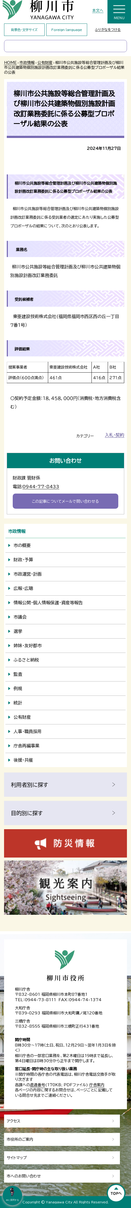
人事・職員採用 (28, 731)
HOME (10, 63)
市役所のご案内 (20, 1139)
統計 (18, 703)
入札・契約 (114, 435)
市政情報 (27, 63)
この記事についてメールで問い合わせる (65, 501)
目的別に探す (27, 813)
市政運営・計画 (28, 574)
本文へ (97, 10)
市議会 (20, 617)
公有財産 (45, 63)
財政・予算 (23, 560)
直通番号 (37, 1085)
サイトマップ (17, 1158)
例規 (18, 688)
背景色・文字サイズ (24, 29)
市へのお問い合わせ (24, 1176)
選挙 (18, 631)
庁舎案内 (96, 1085)
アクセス (13, 1121)
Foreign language (66, 29)
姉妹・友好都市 (28, 645)
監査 (18, 674)
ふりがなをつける (108, 29)
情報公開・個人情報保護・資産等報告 (48, 602)
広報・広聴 (23, 588)
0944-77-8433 (40, 486)
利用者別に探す (29, 784)
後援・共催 (23, 760)
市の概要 (22, 545)
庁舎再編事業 (27, 746)
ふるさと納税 (26, 660)
